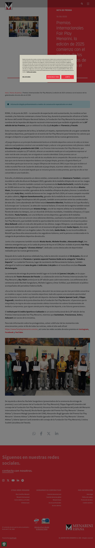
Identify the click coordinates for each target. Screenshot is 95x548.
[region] (48, 68)
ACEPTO (67, 77)
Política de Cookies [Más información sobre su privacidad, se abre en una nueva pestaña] (31, 72)
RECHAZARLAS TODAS (53, 77)
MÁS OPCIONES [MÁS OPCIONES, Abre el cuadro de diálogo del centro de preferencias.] (26, 76)
